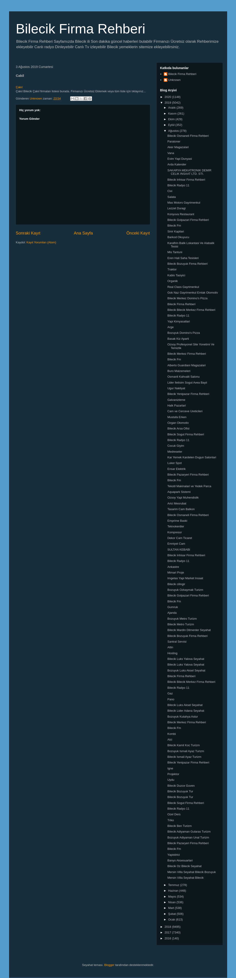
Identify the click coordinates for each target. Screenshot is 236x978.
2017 (168, 932)
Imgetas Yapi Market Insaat (185, 578)
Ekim (172, 119)
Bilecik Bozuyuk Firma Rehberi (187, 263)
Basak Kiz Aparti (178, 338)
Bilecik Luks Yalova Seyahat (185, 659)
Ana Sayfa (83, 233)
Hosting (172, 653)
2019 (168, 102)
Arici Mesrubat (176, 503)
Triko (170, 820)
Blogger (109, 965)
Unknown (174, 80)
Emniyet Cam (176, 543)
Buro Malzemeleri (178, 371)
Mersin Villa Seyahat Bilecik (185, 877)
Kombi (171, 734)
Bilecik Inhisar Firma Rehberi (186, 179)
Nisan (172, 902)
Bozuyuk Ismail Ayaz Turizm (185, 751)
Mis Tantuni (174, 252)
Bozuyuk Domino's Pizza (183, 332)
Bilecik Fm (174, 225)
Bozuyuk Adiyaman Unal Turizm (188, 837)
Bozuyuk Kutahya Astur (182, 716)
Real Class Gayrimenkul (183, 287)
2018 (168, 926)
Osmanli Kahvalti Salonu (183, 376)
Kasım (172, 113)
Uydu (170, 779)
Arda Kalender (176, 164)
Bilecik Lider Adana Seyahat (185, 710)
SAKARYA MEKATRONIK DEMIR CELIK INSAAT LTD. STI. (189, 172)
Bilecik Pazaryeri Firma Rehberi (188, 474)
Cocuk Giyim (175, 445)
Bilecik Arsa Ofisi (178, 428)
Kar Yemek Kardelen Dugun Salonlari (191, 457)
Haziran (173, 890)
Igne (170, 768)
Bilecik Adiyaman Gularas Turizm (189, 831)
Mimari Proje (175, 572)
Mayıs (172, 896)
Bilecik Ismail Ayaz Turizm (184, 756)
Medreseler (174, 451)
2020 (168, 97)
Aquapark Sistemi (179, 492)
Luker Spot (174, 463)
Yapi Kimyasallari (178, 321)
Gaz (170, 693)
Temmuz (174, 885)
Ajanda (171, 612)
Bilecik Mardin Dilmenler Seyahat (189, 630)
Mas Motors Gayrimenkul (183, 202)
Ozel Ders (174, 814)
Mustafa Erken (176, 417)
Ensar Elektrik (176, 469)
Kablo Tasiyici (176, 275)
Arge (170, 327)
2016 (168, 938)
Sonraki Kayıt (28, 233)
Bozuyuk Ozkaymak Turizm (185, 589)
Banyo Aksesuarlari (180, 860)
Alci (169, 739)
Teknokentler (175, 526)
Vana (170, 153)
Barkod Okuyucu (178, 237)
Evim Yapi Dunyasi (179, 158)
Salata (171, 197)
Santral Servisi (176, 641)
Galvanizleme (176, 400)
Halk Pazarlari (176, 405)
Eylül (171, 125)
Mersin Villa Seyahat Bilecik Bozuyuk (191, 872)
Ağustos (174, 130)
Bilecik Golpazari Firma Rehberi (188, 220)
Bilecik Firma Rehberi (80, 28)
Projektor (173, 774)
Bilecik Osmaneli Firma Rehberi (188, 135)
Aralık (172, 107)
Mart (171, 908)
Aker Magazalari (178, 147)
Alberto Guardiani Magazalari (186, 365)
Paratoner (173, 141)
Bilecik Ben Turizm (179, 826)
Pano (170, 699)
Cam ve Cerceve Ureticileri (185, 411)
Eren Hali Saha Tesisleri (183, 258)
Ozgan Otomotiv (178, 422)
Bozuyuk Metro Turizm (182, 618)
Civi (169, 191)
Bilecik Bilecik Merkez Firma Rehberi (191, 310)
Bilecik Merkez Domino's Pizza (187, 298)
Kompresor (174, 532)
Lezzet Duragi (176, 208)
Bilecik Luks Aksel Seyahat (185, 705)
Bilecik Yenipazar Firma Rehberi (188, 394)
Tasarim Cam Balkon (181, 509)
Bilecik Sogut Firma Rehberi (185, 434)
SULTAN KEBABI (178, 549)
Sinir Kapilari (175, 231)
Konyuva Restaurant (180, 214)
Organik (172, 281)
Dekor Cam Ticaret (179, 538)
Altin (170, 647)
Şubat (172, 914)
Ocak (172, 919)
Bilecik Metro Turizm (180, 624)
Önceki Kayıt (138, 233)
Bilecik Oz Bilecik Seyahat (184, 866)
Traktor (172, 269)
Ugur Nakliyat (176, 388)
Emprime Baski (177, 520)
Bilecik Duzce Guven (181, 785)
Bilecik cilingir (176, 584)
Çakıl (19, 87)
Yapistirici (173, 854)
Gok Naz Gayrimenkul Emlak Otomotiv (192, 292)
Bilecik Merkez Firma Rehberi (186, 353)
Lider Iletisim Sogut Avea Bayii (187, 382)
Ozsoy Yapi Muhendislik (183, 497)
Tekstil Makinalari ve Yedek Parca (189, 486)
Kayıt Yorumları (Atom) (41, 242)
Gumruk (172, 607)
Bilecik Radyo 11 (178, 185)
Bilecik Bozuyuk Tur (180, 791)
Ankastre (173, 567)
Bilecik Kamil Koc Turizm (183, 745)
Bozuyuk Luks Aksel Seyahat (186, 670)
